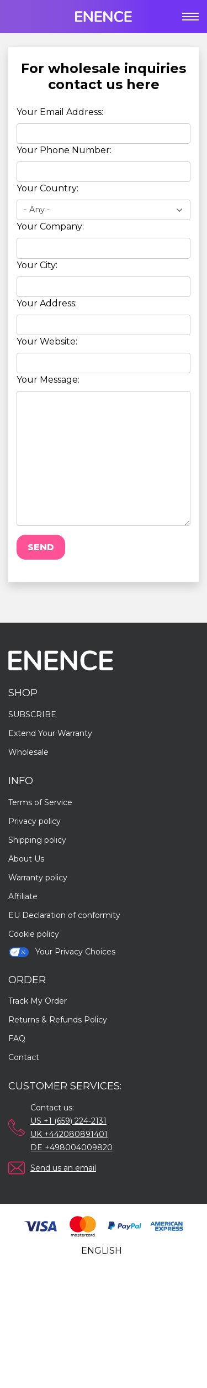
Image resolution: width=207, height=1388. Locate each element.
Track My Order (37, 1001)
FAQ (16, 1038)
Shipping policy (37, 840)
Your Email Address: (60, 112)
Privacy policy (34, 821)
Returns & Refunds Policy (57, 1020)
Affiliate (23, 896)
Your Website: (47, 341)
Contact (23, 1057)
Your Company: (50, 226)
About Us (26, 859)
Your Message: (48, 379)
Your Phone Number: (64, 150)
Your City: (37, 265)
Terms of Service (40, 802)
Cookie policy (33, 934)
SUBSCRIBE (32, 714)
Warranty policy (37, 878)
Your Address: (47, 303)
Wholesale (28, 752)
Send (41, 547)
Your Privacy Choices (61, 952)
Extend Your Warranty (50, 733)
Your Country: (47, 188)
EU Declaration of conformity (64, 915)
